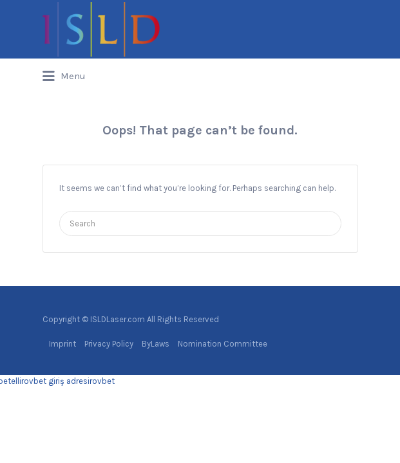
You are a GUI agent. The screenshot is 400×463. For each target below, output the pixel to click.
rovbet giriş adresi (55, 381)
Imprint (62, 344)
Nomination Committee (222, 344)
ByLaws (155, 344)
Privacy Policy (108, 344)
